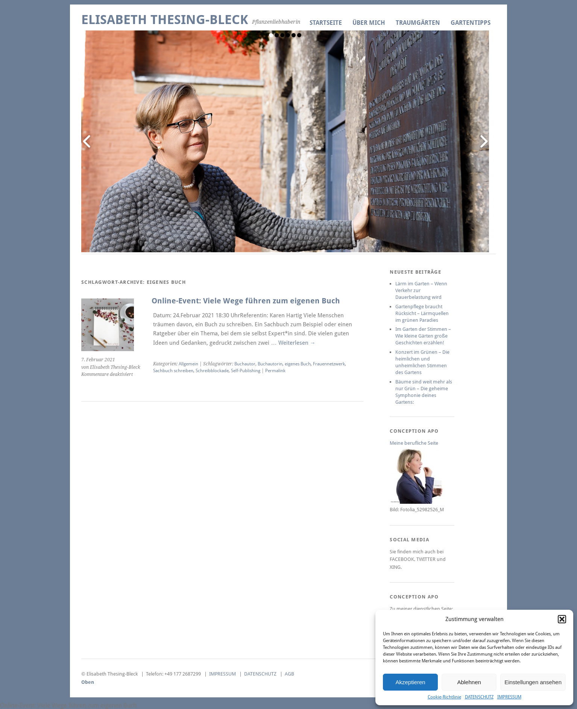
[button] (562, 619)
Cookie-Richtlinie (444, 697)
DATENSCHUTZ (479, 697)
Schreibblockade (212, 370)
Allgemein (188, 364)
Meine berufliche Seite (414, 443)
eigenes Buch (298, 364)
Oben (87, 682)
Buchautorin (270, 364)
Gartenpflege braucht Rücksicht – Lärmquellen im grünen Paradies (422, 313)
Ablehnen (469, 682)
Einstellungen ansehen (533, 682)
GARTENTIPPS (470, 22)
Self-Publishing (245, 370)
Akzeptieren (410, 682)
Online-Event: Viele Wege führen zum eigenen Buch (246, 301)
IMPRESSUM (509, 697)
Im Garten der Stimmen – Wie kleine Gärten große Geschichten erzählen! (423, 335)
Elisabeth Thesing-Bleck (164, 19)
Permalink (275, 370)
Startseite (326, 22)
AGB (289, 674)
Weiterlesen (297, 342)
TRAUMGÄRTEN (418, 22)
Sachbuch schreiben (173, 370)
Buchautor (244, 364)
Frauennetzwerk (329, 364)
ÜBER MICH (368, 22)
